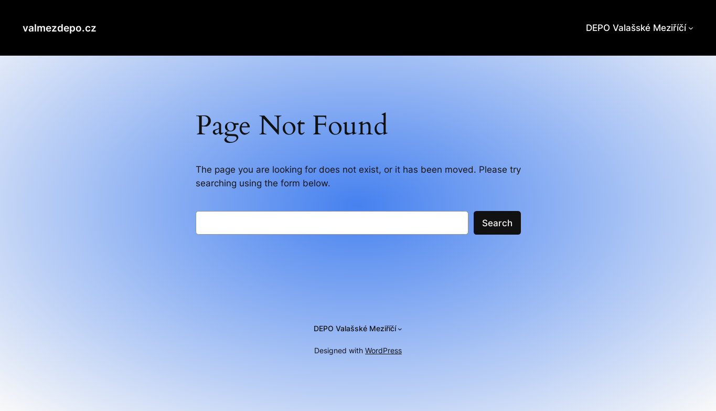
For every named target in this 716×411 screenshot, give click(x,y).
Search (497, 223)
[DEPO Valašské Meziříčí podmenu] (690, 27)
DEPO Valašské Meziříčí (636, 28)
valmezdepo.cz (60, 28)
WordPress (383, 350)
